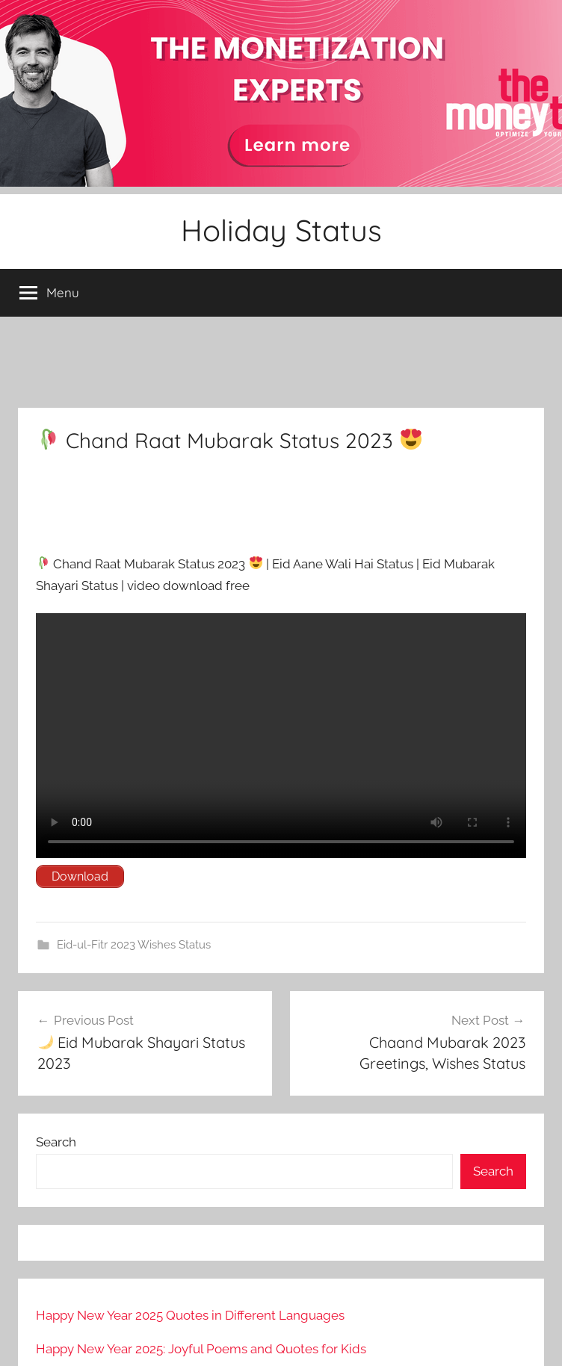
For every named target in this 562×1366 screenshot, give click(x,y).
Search (56, 1141)
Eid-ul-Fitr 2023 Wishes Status (134, 944)
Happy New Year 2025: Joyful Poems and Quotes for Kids (201, 1348)
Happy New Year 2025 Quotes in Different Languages (190, 1315)
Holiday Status (281, 230)
